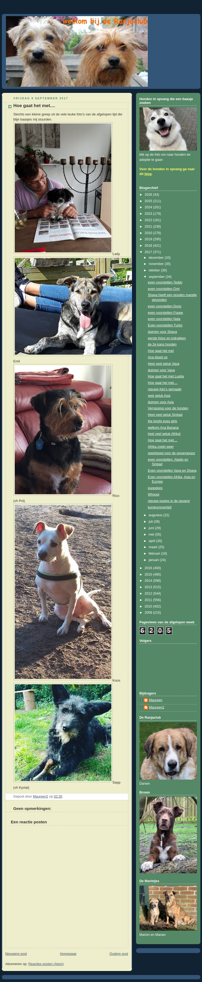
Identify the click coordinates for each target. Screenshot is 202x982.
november (157, 264)
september (157, 277)
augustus (156, 515)
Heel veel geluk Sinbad (165, 415)
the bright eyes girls (162, 421)
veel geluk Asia (159, 396)
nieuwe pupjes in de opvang (169, 501)
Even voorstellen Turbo (165, 325)
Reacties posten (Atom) (46, 964)
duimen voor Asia (161, 402)
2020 (149, 233)
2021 (149, 226)
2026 (149, 195)
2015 (149, 574)
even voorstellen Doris (164, 306)
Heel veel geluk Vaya (163, 364)
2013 (149, 587)
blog (148, 174)
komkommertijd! (160, 507)
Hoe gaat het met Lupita (166, 376)
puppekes (155, 488)
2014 (149, 581)
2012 (149, 593)
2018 (149, 246)
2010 (149, 606)
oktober (155, 270)
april (152, 541)
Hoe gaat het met (161, 351)
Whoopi (153, 494)
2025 (149, 201)
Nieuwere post (16, 954)
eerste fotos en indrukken (167, 338)
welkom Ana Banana (163, 428)
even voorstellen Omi (163, 289)
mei (152, 534)
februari (155, 553)
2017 (149, 252)
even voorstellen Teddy (165, 282)
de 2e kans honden (162, 344)
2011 (149, 600)
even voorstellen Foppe (165, 313)
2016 (149, 568)
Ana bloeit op (158, 357)
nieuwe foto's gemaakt (164, 389)
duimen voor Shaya (162, 332)
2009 (149, 612)
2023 (149, 214)
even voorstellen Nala (164, 319)
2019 (149, 239)
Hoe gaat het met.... (163, 383)
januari (154, 560)
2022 (149, 220)
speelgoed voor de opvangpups (171, 453)
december (157, 258)
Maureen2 (156, 707)
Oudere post (118, 954)
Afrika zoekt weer (161, 447)
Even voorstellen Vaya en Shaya (172, 470)
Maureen (156, 700)
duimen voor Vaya (161, 370)
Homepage (68, 954)
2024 (149, 207)
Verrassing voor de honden (168, 408)
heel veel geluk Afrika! (164, 434)
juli (151, 521)
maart (153, 547)
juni (152, 528)
